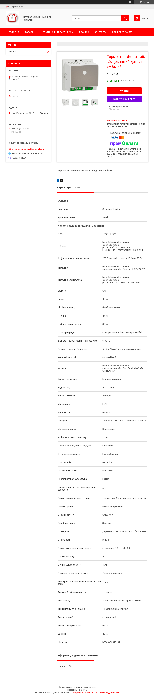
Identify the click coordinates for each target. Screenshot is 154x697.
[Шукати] (125, 18)
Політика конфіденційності (107, 693)
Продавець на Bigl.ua (77, 690)
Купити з (124, 99)
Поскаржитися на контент (82, 693)
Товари (29, 32)
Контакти (100, 32)
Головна (13, 32)
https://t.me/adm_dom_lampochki (27, 153)
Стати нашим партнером (57, 32)
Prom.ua (92, 687)
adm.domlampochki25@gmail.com (28, 149)
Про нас (84, 32)
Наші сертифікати (123, 32)
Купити (124, 90)
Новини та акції (18, 40)
